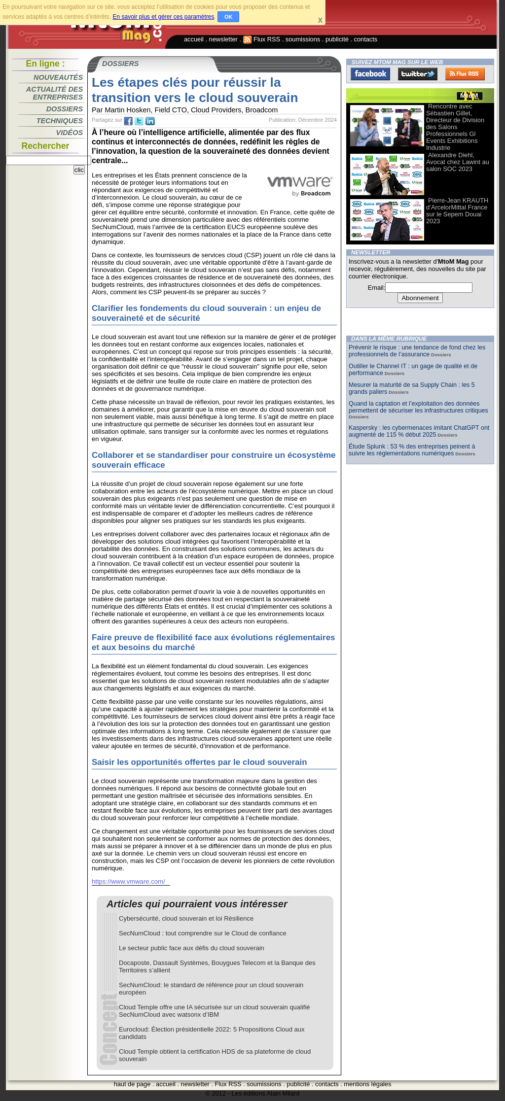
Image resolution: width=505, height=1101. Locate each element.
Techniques (59, 121)
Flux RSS (262, 39)
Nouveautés (58, 77)
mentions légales (367, 1084)
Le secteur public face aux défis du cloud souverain (191, 948)
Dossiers (64, 109)
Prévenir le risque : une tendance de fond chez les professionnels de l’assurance (417, 351)
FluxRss (465, 74)
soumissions (303, 39)
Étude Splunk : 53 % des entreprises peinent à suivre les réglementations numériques (412, 450)
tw (139, 121)
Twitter (417, 74)
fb (128, 121)
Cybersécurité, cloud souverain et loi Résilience (186, 918)
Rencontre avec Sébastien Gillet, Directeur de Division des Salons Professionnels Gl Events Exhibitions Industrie (455, 127)
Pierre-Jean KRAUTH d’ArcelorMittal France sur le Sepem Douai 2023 (457, 211)
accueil (194, 39)
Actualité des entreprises (54, 93)
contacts (366, 39)
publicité (337, 39)
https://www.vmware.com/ (128, 881)
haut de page (132, 1084)
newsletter (223, 39)
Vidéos (69, 133)
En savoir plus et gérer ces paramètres (163, 16)
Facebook (370, 74)
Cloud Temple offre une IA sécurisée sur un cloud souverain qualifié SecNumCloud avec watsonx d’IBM (214, 1010)
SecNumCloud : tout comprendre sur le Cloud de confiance (203, 933)
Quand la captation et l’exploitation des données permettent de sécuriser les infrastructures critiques (418, 407)
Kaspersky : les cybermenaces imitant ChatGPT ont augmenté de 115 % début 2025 (419, 431)
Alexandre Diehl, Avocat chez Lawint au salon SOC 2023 (457, 161)
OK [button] (228, 17)
